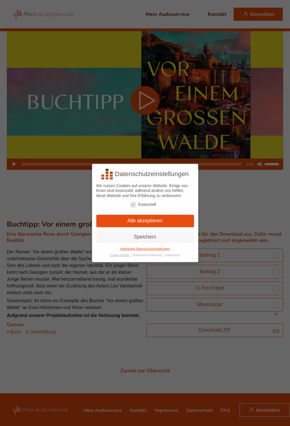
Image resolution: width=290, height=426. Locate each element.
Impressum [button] (172, 253)
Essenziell (143, 203)
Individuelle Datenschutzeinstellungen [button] (145, 247)
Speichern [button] (145, 235)
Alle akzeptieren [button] (145, 219)
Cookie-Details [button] (120, 253)
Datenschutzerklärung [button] (148, 253)
